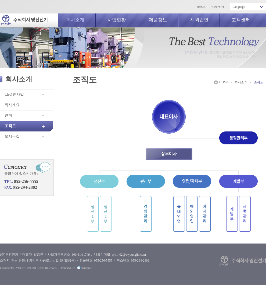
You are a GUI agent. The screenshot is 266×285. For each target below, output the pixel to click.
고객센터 (241, 19)
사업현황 (116, 19)
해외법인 (199, 19)
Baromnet (86, 267)
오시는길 (12, 136)
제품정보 (158, 19)
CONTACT (217, 7)
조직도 (10, 126)
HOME (201, 7)
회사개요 (12, 105)
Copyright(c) (7, 267)
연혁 (8, 115)
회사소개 (75, 19)
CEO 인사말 (14, 94)
